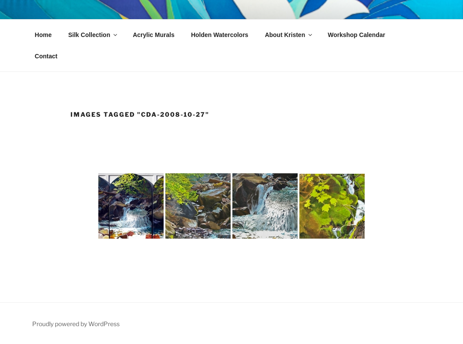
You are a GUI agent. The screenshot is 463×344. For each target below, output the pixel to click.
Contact (46, 56)
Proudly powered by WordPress (76, 323)
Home (43, 34)
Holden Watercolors (219, 34)
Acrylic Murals (153, 34)
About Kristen (289, 34)
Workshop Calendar (356, 34)
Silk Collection (93, 34)
